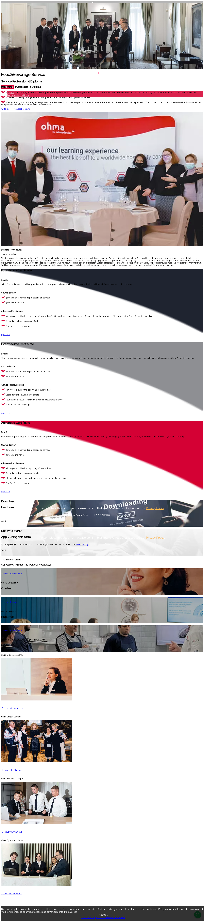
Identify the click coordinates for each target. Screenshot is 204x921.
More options (88, 917)
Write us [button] (5, 109)
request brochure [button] (22, 109)
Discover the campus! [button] (11, 602)
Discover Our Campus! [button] (11, 770)
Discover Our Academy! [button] (12, 708)
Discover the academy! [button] (11, 574)
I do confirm (102, 515)
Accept (103, 914)
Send (3, 521)
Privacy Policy (155, 508)
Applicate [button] (5, 334)
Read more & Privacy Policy (110, 917)
